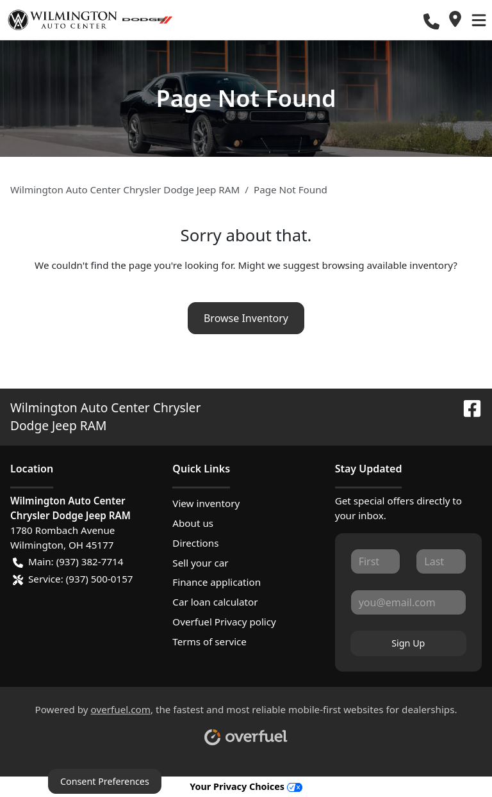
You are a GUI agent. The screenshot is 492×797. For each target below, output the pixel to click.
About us (192, 523)
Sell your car (200, 562)
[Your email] (408, 602)
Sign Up (408, 643)
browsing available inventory (387, 265)
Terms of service (209, 641)
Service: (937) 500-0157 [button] (73, 579)
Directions (195, 542)
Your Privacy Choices (246, 786)
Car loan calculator (215, 601)
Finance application (216, 582)
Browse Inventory (246, 318)
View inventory (206, 503)
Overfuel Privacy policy (223, 621)
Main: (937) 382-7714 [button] (68, 561)
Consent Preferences (104, 781)
